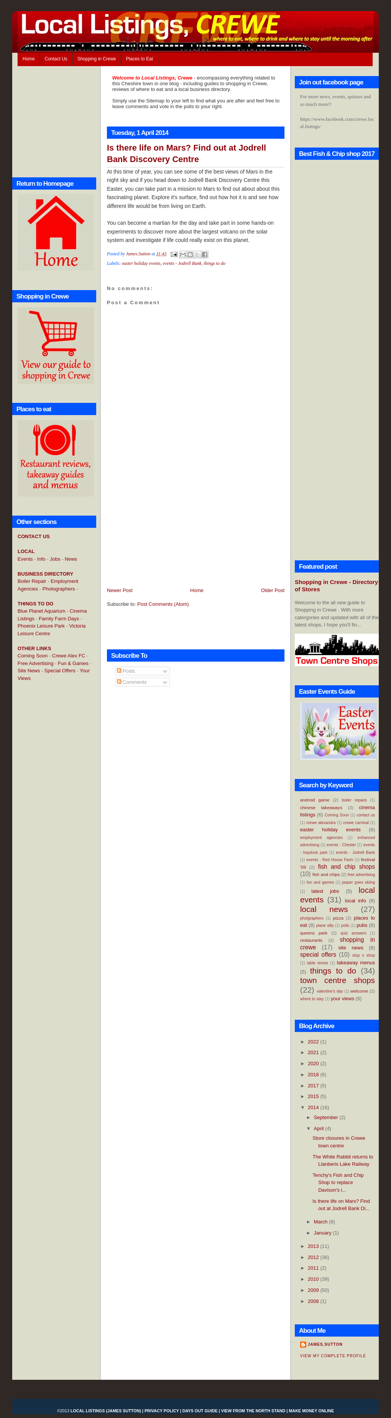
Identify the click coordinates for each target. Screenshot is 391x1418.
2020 (314, 1063)
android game (315, 799)
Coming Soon (33, 656)
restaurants (311, 940)
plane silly (325, 925)
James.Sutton (325, 1344)
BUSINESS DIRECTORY (45, 574)
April (319, 1128)
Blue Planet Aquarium (41, 611)
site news (350, 948)
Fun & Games (73, 663)
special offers (318, 954)
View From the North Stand (253, 1410)
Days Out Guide (200, 1410)
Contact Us (56, 59)
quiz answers (354, 933)
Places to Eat (139, 59)
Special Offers (59, 670)
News (71, 559)
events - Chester (341, 845)
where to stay (312, 999)
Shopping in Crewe (96, 59)
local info (355, 901)
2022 (314, 1042)
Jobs (55, 559)
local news (324, 909)
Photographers (58, 589)
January (323, 1233)
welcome (359, 990)
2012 (314, 1257)
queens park (313, 932)
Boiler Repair (32, 581)
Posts (126, 671)
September (326, 1117)
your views (342, 998)
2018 (314, 1074)
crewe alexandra (321, 823)
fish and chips (326, 874)
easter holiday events (141, 263)
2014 (314, 1107)
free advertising (361, 875)
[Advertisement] (48, 811)
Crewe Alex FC (68, 656)
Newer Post (119, 590)
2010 (314, 1279)
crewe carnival (356, 823)
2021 (314, 1052)
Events (25, 559)
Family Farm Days (59, 618)
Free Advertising (35, 663)
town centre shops (337, 980)
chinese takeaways (321, 807)
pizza (338, 917)
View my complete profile (333, 1356)
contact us (366, 815)
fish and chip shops (346, 866)
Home (29, 59)
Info (41, 559)
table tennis (317, 963)
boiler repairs (354, 800)
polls (345, 925)
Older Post (272, 590)
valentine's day (330, 991)
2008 (314, 1301)
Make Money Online (311, 1410)
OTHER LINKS (34, 648)
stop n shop (363, 955)
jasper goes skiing (358, 882)
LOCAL (26, 551)
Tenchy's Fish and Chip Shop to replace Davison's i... (338, 1182)
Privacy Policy (161, 1410)
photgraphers (311, 918)
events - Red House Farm (330, 860)
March (321, 1222)
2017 (314, 1086)
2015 (314, 1096)
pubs (362, 925)
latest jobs (325, 891)
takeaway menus (356, 962)
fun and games (320, 882)
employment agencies (321, 838)
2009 (314, 1290)
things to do (215, 263)
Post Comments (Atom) (163, 604)
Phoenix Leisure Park (41, 626)
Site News (29, 670)
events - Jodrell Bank (182, 263)
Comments (132, 682)
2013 (314, 1246)
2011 (314, 1268)
